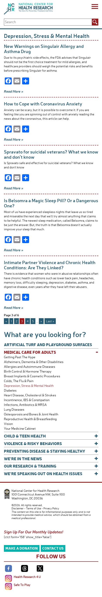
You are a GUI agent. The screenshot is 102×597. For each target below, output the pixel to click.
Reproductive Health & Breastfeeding (30, 419)
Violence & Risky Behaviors (51, 443)
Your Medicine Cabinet (20, 428)
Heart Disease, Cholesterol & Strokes (30, 395)
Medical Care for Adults (51, 352)
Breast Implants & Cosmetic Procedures (32, 376)
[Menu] (94, 7)
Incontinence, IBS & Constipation (26, 400)
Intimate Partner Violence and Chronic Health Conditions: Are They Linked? (49, 264)
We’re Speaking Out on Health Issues (51, 473)
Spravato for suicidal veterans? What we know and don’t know (51, 154)
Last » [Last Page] (50, 321)
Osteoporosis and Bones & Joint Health (31, 414)
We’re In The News (51, 458)
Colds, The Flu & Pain (18, 381)
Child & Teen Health (51, 436)
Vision (8, 424)
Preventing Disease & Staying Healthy (51, 451)
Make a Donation (21, 548)
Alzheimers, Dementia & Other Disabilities (33, 362)
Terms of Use (33, 508)
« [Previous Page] (6, 321)
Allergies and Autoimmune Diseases (29, 367)
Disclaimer (17, 508)
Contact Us (53, 548)
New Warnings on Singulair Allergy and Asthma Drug (44, 48)
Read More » (13, 91)
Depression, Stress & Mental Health (29, 386)
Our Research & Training (51, 466)
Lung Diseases (14, 409)
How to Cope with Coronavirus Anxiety (43, 103)
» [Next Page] (41, 321)
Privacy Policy (51, 508)
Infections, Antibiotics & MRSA (25, 405)
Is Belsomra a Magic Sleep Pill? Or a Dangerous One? (51, 202)
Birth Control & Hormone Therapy (27, 371)
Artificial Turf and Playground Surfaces (48, 344)
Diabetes (10, 390)
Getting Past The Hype (19, 357)
